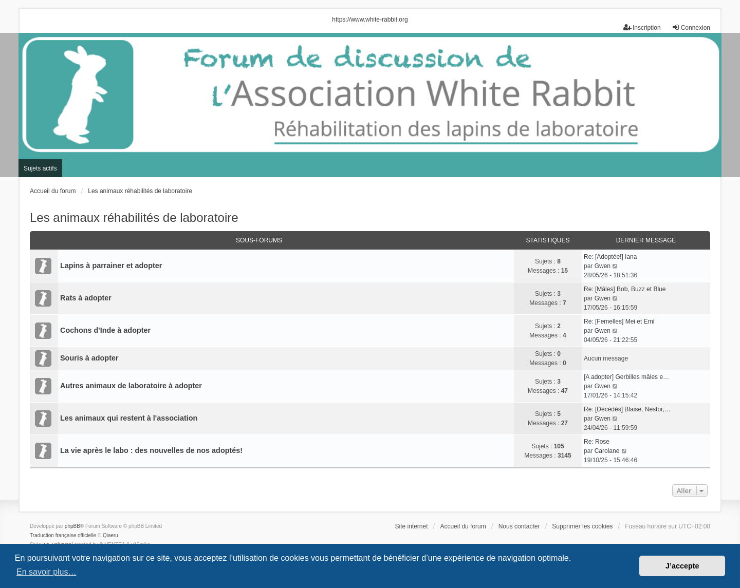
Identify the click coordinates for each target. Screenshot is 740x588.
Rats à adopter (86, 298)
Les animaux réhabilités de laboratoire (134, 217)
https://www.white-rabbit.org (370, 19)
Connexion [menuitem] (691, 27)
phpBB (72, 526)
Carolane (607, 450)
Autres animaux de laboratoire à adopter (131, 386)
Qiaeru (110, 535)
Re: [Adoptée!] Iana (610, 256)
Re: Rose (596, 441)
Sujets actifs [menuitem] (40, 168)
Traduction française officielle (63, 535)
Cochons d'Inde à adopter (105, 330)
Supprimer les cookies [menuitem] (582, 526)
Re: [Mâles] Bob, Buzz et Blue (624, 289)
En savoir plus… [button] (46, 571)
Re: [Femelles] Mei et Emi (619, 321)
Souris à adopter (89, 358)
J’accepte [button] (682, 566)
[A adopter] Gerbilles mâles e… (626, 377)
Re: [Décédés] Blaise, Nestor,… (627, 409)
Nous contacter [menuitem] (519, 526)
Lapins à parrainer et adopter (111, 265)
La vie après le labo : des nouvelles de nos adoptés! (151, 450)
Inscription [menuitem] (642, 27)
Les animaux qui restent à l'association (128, 418)
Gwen (602, 266)
